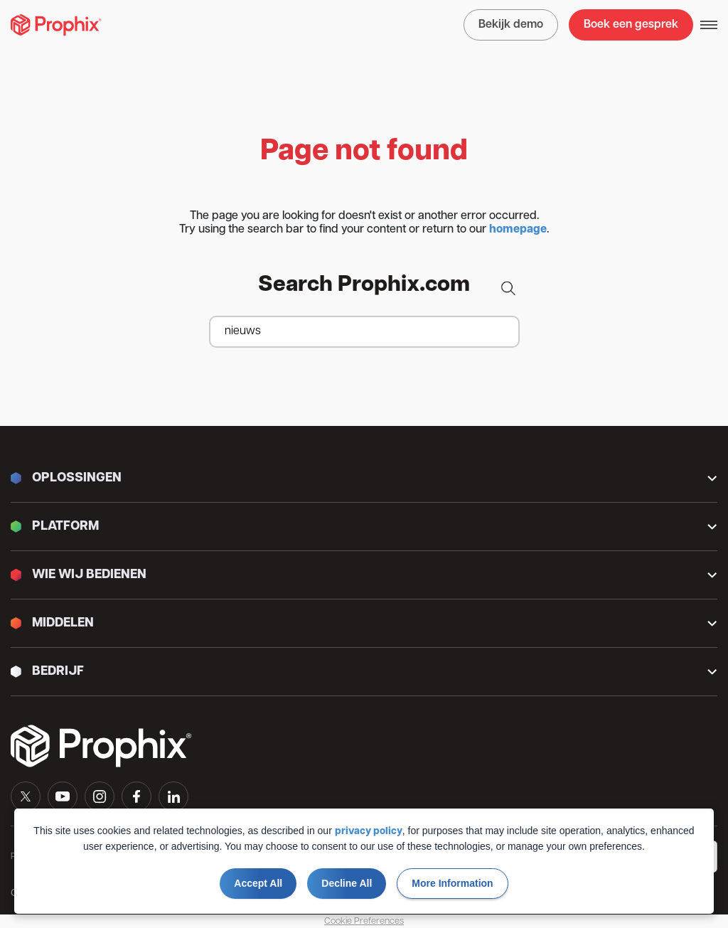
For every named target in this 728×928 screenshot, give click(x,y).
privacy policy (368, 831)
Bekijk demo (510, 25)
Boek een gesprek (631, 25)
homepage (518, 229)
